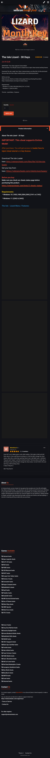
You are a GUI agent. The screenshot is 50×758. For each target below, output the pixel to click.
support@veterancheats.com (9, 714)
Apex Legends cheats (8, 559)
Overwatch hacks (7, 581)
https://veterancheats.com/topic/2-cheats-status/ (22, 186)
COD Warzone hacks (8, 570)
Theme (21, 753)
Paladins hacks (6, 593)
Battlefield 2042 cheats (8, 636)
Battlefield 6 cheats (7, 587)
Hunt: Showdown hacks (9, 658)
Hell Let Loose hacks (8, 661)
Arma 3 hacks (6, 625)
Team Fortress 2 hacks (8, 653)
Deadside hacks (6, 596)
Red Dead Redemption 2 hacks (11, 664)
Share (25, 120)
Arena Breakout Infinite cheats (11, 633)
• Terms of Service (6, 701)
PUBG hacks (5, 567)
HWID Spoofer (6, 607)
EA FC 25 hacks (6, 562)
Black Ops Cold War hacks (9, 644)
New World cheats (7, 670)
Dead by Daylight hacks (8, 630)
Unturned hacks (6, 681)
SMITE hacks (6, 675)
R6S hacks (5, 565)
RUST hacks (5, 573)
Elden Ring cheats (7, 604)
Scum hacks (5, 678)
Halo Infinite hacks (7, 650)
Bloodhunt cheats (7, 673)
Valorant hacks (6, 556)
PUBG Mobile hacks (7, 656)
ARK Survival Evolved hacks (10, 598)
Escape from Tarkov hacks (9, 576)
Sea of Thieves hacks (8, 601)
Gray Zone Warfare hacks (9, 628)
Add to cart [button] (9, 113)
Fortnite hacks (6, 647)
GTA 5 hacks (5, 612)
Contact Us (28, 753)
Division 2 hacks (6, 579)
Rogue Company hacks (8, 584)
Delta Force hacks (7, 610)
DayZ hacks (5, 590)
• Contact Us (4, 704)
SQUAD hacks (6, 639)
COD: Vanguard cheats (8, 642)
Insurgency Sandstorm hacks (10, 667)
